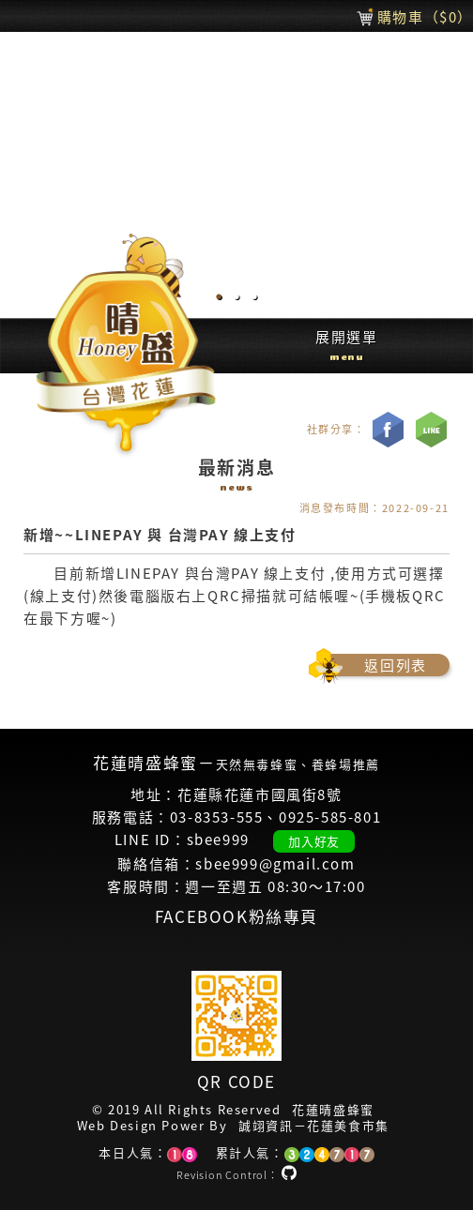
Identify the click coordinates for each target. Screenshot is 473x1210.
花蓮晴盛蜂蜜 (333, 1109)
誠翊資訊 (265, 1125)
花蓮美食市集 (348, 1125)
